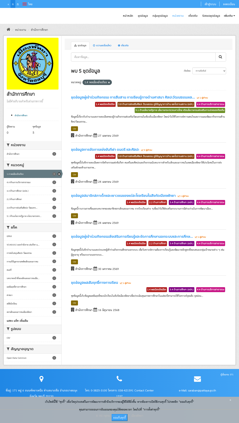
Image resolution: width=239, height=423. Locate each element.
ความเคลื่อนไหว (102, 45)
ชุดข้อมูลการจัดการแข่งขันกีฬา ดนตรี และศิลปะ (105, 150)
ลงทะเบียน (229, 4)
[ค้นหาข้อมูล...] (143, 57)
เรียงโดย (187, 70)
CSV (74, 128)
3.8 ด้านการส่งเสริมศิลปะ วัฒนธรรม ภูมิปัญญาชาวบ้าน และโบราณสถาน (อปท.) (156, 104)
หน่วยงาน (178, 16)
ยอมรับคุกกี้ (119, 417)
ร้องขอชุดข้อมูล (211, 16)
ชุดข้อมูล (143, 16)
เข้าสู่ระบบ (210, 4)
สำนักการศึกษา (39, 29)
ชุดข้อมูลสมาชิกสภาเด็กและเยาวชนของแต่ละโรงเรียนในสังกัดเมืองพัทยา (123, 196)
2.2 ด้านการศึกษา (157, 202)
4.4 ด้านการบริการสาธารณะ (210, 104)
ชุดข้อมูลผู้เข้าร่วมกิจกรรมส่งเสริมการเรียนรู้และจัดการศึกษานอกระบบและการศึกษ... (132, 237)
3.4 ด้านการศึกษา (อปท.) (182, 202)
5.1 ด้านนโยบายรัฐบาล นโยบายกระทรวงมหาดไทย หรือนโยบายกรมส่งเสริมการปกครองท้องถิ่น (179, 110)
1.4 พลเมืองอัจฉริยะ (105, 104)
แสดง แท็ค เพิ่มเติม (17, 320)
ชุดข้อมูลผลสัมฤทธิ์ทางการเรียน (94, 283)
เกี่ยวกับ (193, 16)
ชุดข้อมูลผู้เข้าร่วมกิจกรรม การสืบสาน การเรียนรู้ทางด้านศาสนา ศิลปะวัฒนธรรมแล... (133, 97)
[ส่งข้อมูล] (220, 57)
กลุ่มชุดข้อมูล (160, 16)
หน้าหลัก (128, 16)
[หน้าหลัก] (8, 29)
